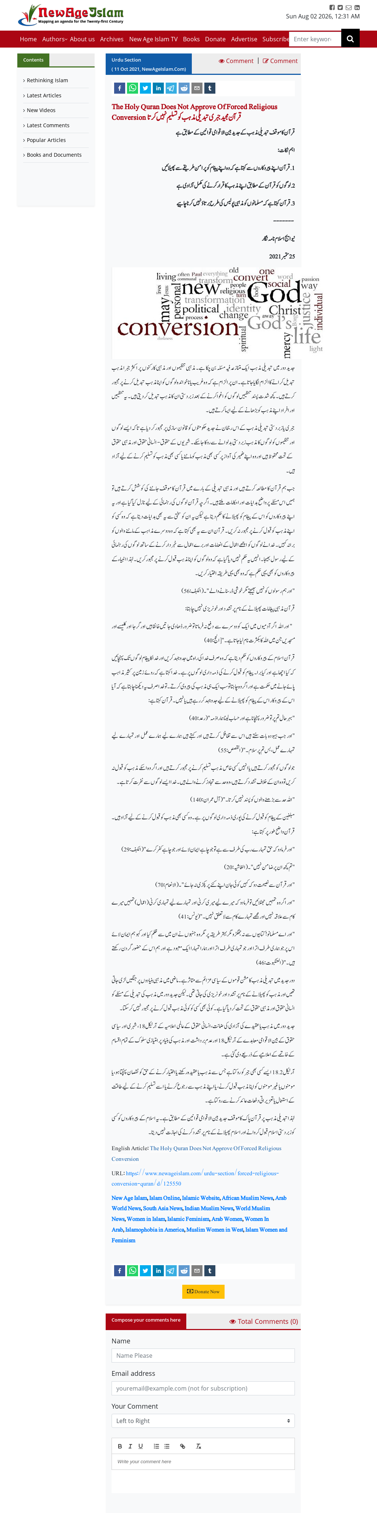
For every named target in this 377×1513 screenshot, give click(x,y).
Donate (215, 39)
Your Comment (135, 1406)
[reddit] (184, 87)
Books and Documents (54, 154)
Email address (133, 1373)
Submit (130, 1506)
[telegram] (171, 87)
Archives (112, 39)
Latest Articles (44, 95)
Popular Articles (46, 139)
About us (82, 39)
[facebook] (119, 87)
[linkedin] (158, 87)
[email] (196, 87)
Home (28, 39)
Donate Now (203, 1292)
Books (191, 39)
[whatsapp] (132, 87)
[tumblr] (209, 87)
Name (121, 1340)
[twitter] (145, 87)
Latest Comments (48, 125)
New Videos (41, 110)
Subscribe (276, 39)
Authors (53, 39)
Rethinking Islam (47, 80)
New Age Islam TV (153, 39)
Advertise (244, 39)
